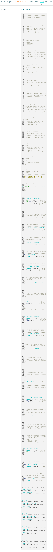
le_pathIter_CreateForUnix (38, 227)
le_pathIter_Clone (36, 242)
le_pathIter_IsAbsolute (31, 464)
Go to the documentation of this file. (27, 11)
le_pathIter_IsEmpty (30, 478)
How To (50, 1)
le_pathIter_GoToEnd (34, 348)
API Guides (42, 1)
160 (22, 186)
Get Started (31, 1)
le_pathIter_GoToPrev (34, 379)
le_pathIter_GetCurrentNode (36, 397)
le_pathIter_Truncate (31, 415)
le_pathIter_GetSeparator (35, 266)
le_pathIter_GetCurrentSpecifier (37, 298)
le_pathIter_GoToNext (34, 363)
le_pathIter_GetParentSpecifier (37, 282)
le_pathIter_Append (34, 448)
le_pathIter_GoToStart (35, 333)
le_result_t (26, 266)
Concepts (36, 1)
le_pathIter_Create (37, 198)
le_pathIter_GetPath (34, 316)
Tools (46, 1)
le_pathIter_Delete (30, 254)
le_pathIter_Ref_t (42, 186)
